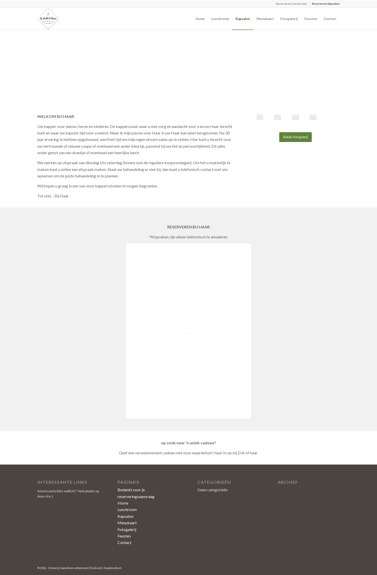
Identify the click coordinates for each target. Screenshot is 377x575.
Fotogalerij (127, 529)
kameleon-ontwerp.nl (74, 568)
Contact (125, 542)
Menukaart (127, 522)
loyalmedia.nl (112, 568)
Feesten (124, 536)
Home (123, 503)
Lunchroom (127, 509)
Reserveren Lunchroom (291, 3)
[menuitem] (292, 3)
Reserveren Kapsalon (326, 3)
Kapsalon (126, 516)
